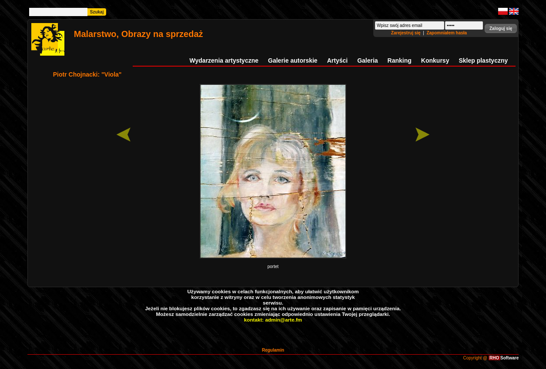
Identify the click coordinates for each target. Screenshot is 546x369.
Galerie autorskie (293, 60)
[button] (501, 28)
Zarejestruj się (406, 32)
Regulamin (273, 350)
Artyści (337, 60)
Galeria (367, 60)
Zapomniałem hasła (446, 32)
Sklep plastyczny (483, 60)
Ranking (400, 60)
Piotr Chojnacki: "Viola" (87, 74)
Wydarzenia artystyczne (224, 60)
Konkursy (435, 60)
